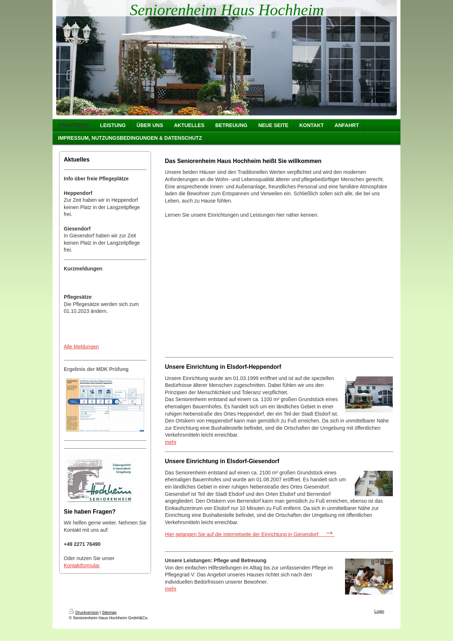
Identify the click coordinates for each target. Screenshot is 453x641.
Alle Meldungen (81, 347)
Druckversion (84, 612)
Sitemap (109, 612)
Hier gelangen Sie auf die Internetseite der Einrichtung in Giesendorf (249, 534)
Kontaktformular (81, 565)
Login (379, 611)
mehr (170, 442)
